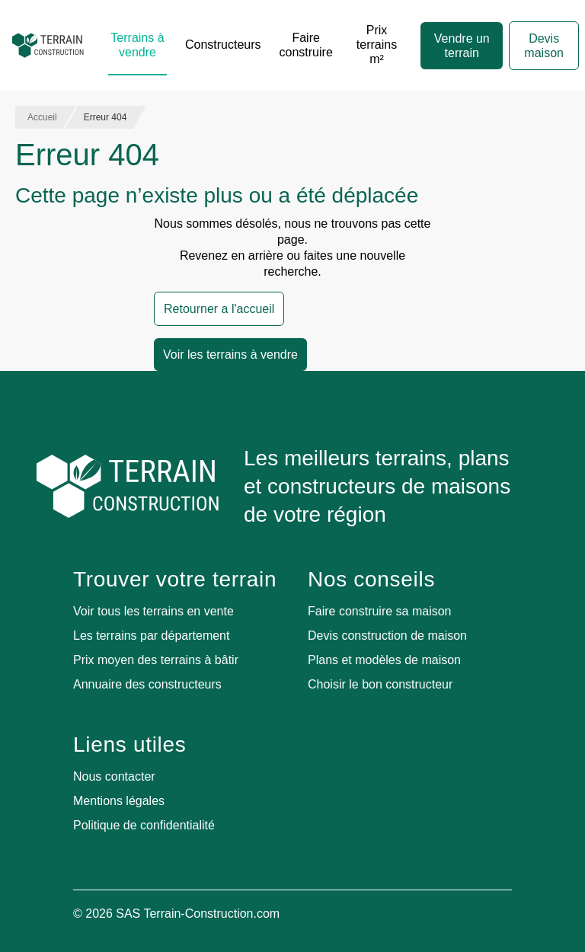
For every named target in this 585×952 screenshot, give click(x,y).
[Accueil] (48, 45)
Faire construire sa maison (380, 611)
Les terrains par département (151, 635)
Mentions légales (119, 800)
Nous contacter (114, 776)
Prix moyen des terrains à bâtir (155, 659)
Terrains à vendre (137, 45)
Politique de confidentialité (144, 825)
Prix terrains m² (376, 44)
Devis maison (544, 45)
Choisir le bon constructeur (380, 684)
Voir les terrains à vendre (230, 354)
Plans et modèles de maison (384, 659)
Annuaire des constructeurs (147, 684)
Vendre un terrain (462, 45)
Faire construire (306, 45)
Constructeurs (223, 44)
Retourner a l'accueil (219, 308)
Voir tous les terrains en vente (153, 611)
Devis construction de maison (387, 635)
